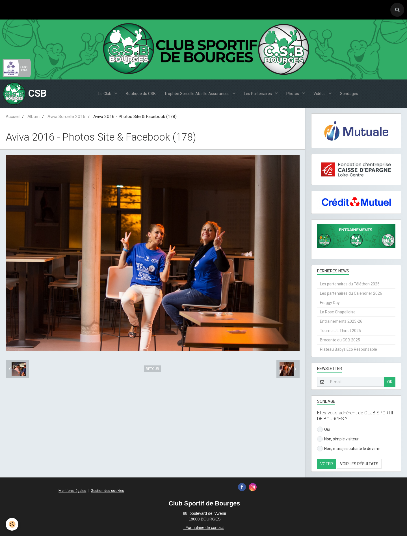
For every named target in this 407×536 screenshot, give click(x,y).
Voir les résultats (359, 464)
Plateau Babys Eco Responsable (348, 349)
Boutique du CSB (141, 93)
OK (389, 382)
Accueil (13, 116)
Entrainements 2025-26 (341, 321)
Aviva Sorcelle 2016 (66, 116)
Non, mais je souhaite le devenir (348, 448)
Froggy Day (330, 302)
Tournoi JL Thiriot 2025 (340, 330)
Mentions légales (72, 490)
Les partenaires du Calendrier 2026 (351, 293)
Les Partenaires (258, 93)
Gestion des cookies (107, 490)
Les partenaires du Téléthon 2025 (350, 284)
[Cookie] (12, 524)
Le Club (105, 93)
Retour (152, 369)
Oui (323, 429)
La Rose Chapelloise (338, 312)
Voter (326, 464)
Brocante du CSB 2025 (340, 340)
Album (33, 116)
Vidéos (319, 93)
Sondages (349, 93)
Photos (293, 93)
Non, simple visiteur (338, 439)
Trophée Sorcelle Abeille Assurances (197, 93)
